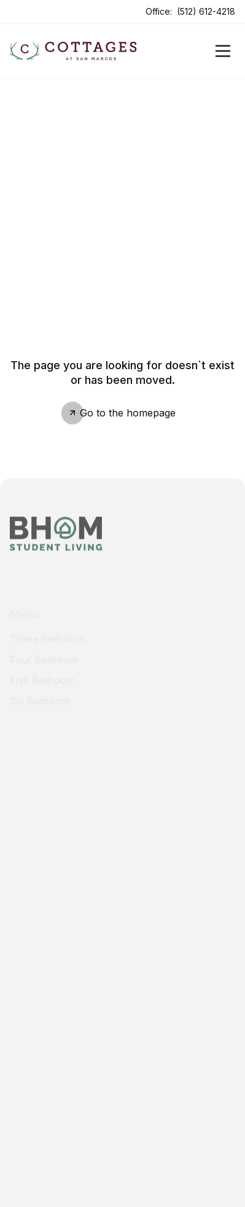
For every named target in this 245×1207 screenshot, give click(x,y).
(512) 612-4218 (206, 11)
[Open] (223, 51)
